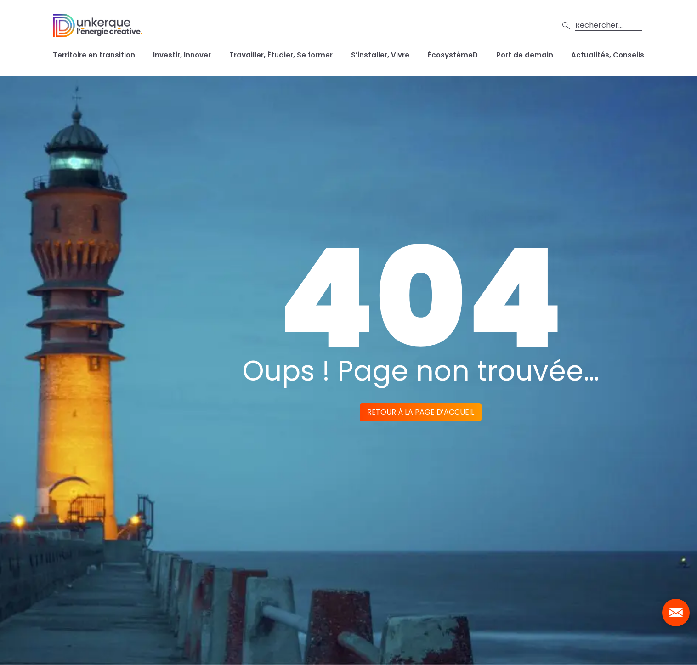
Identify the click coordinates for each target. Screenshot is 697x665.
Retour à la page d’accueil (420, 412)
